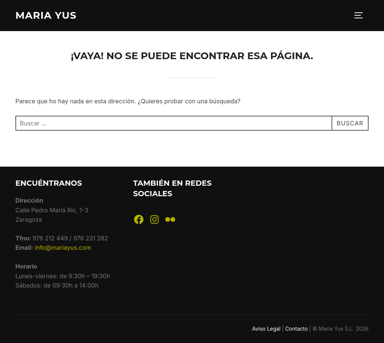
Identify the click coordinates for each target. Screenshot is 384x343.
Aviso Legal (266, 328)
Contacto (296, 328)
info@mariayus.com (63, 247)
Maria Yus (45, 15)
